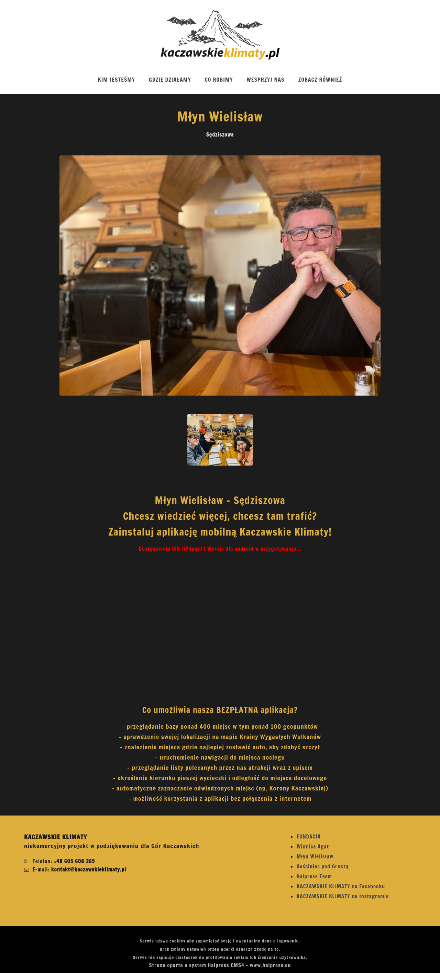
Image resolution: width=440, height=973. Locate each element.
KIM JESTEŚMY (116, 79)
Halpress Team (314, 876)
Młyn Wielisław (315, 856)
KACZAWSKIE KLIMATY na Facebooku (341, 886)
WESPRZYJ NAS (265, 79)
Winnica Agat (313, 846)
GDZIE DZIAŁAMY (170, 79)
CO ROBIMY (219, 79)
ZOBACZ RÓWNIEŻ (320, 79)
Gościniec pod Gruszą (323, 866)
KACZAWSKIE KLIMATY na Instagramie (343, 896)
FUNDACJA (309, 836)
